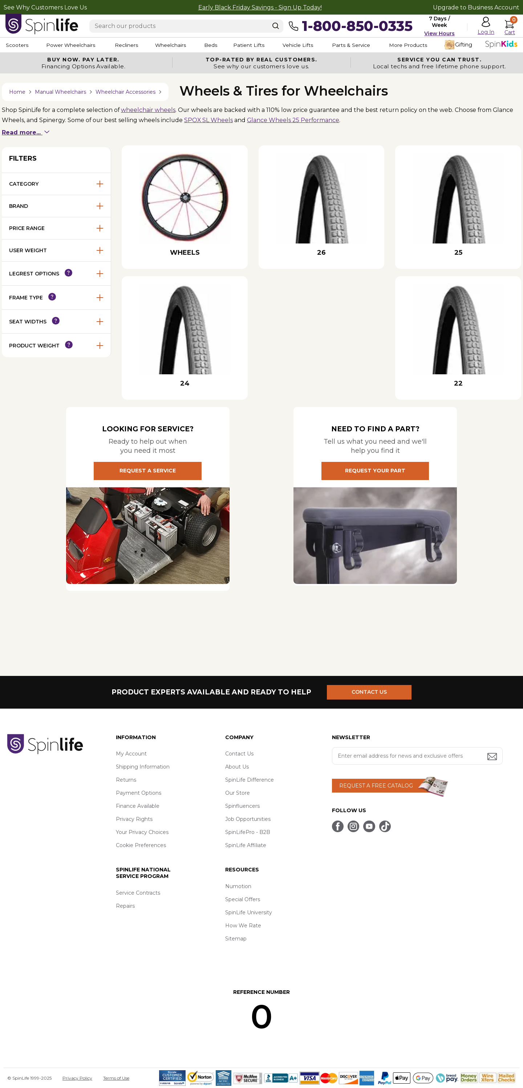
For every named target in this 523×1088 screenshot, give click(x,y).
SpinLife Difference (249, 780)
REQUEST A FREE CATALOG (376, 786)
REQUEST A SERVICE (147, 471)
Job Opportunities (248, 819)
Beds (217, 45)
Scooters (16, 45)
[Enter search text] (186, 26)
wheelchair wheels (149, 109)
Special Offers (242, 899)
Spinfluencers (242, 806)
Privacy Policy (77, 1078)
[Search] (275, 26)
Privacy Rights (134, 819)
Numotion (238, 886)
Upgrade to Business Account (476, 7)
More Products (421, 45)
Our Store (237, 793)
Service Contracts (138, 893)
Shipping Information (143, 767)
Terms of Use (116, 1078)
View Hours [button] (439, 33)
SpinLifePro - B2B (247, 832)
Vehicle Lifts (308, 45)
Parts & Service (363, 45)
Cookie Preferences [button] (141, 845)
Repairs (125, 906)
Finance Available (137, 806)
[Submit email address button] (492, 757)
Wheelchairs (175, 45)
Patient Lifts (257, 45)
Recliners (129, 45)
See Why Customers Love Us (45, 7)
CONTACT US (369, 692)
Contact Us (239, 754)
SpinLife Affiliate (245, 845)
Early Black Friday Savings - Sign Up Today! (260, 7)
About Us (237, 767)
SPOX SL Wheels (209, 120)
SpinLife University (248, 913)
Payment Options (138, 793)
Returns (126, 780)
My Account (131, 754)
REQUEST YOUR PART (375, 471)
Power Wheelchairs (72, 45)
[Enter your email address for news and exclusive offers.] (417, 756)
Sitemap (236, 939)
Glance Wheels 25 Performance (294, 120)
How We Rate (243, 926)
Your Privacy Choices (142, 832)
